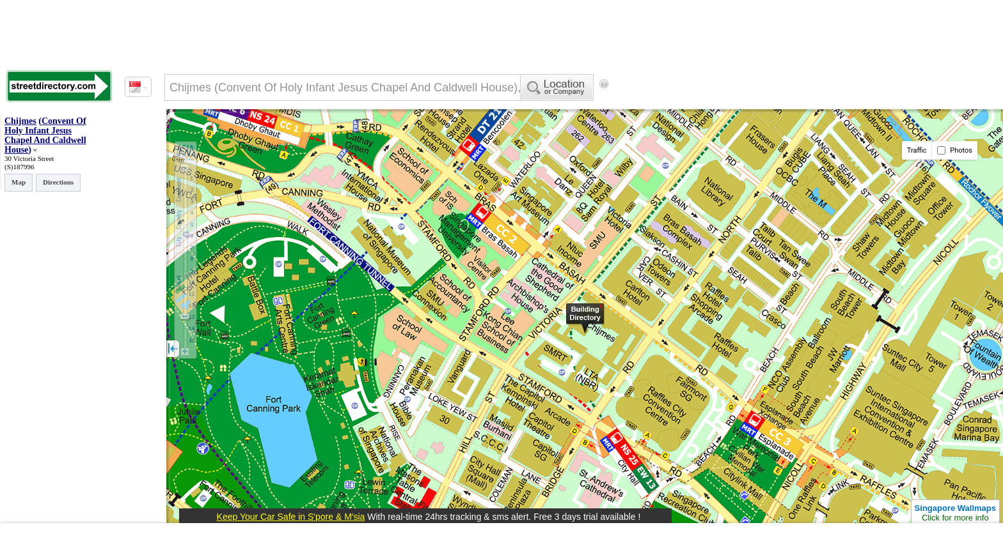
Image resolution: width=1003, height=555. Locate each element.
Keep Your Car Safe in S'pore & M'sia (291, 517)
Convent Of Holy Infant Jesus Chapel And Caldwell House (45, 135)
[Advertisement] (717, 105)
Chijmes (20, 121)
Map (19, 182)
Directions (58, 182)
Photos (954, 150)
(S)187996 (19, 167)
